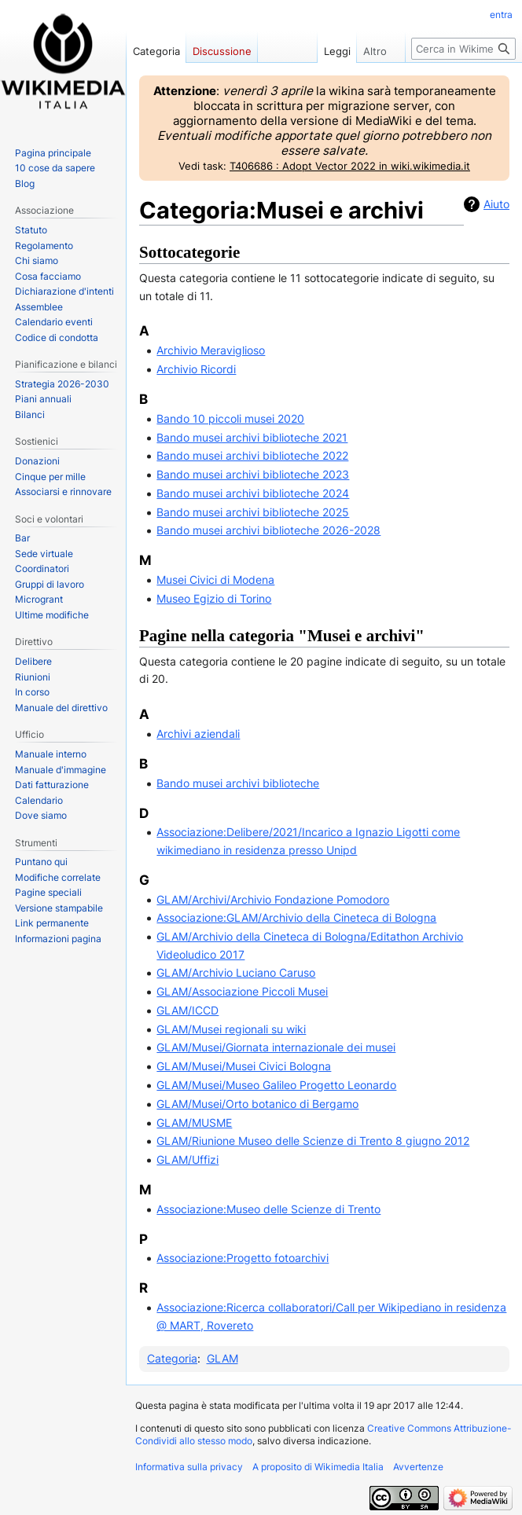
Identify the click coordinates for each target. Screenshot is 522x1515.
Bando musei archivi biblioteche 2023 (252, 474)
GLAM (222, 1358)
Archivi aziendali (198, 733)
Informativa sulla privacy (189, 1467)
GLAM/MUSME (194, 1122)
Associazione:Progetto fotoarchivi (242, 1257)
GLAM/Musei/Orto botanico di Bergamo (257, 1103)
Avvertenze (418, 1467)
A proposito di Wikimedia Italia (318, 1467)
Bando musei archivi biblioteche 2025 (252, 512)
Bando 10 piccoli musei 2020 (230, 418)
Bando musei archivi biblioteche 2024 (252, 493)
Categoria (172, 1358)
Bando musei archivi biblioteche (237, 783)
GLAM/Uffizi (187, 1159)
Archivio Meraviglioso (210, 350)
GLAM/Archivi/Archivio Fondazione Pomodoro (272, 899)
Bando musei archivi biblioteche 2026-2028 (268, 530)
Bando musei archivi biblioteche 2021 (251, 437)
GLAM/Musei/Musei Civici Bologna (243, 1066)
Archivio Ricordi (196, 369)
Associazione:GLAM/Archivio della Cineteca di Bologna (296, 917)
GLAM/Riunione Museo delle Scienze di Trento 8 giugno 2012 (312, 1140)
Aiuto (496, 204)
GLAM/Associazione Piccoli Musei (242, 991)
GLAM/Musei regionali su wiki (231, 1029)
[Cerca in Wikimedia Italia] (463, 49)
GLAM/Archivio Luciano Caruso (235, 972)
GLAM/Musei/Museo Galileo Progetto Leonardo (276, 1084)
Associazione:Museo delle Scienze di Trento (268, 1209)
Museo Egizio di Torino (213, 598)
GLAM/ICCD (187, 1010)
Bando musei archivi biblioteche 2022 (252, 455)
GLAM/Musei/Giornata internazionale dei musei (275, 1047)
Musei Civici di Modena (215, 579)
